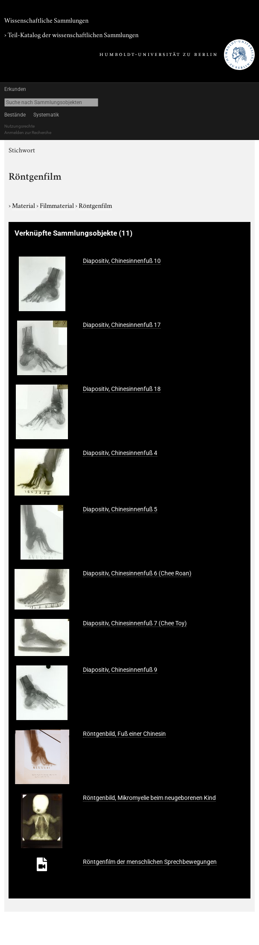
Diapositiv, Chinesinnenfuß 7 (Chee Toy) (135, 623)
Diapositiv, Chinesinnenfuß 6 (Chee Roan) (137, 573)
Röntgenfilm (95, 205)
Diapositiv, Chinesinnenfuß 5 (120, 509)
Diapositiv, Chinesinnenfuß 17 (122, 324)
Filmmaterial (57, 205)
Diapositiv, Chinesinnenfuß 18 (122, 388)
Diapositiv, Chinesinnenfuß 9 (120, 669)
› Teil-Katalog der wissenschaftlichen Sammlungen (71, 34)
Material (24, 205)
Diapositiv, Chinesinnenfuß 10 (122, 260)
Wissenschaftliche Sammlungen (46, 19)
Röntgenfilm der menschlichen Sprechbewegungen (150, 861)
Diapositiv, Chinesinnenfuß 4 (120, 452)
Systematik (46, 115)
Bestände (15, 115)
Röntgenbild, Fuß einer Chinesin (124, 733)
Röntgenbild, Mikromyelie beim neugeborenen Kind (149, 797)
